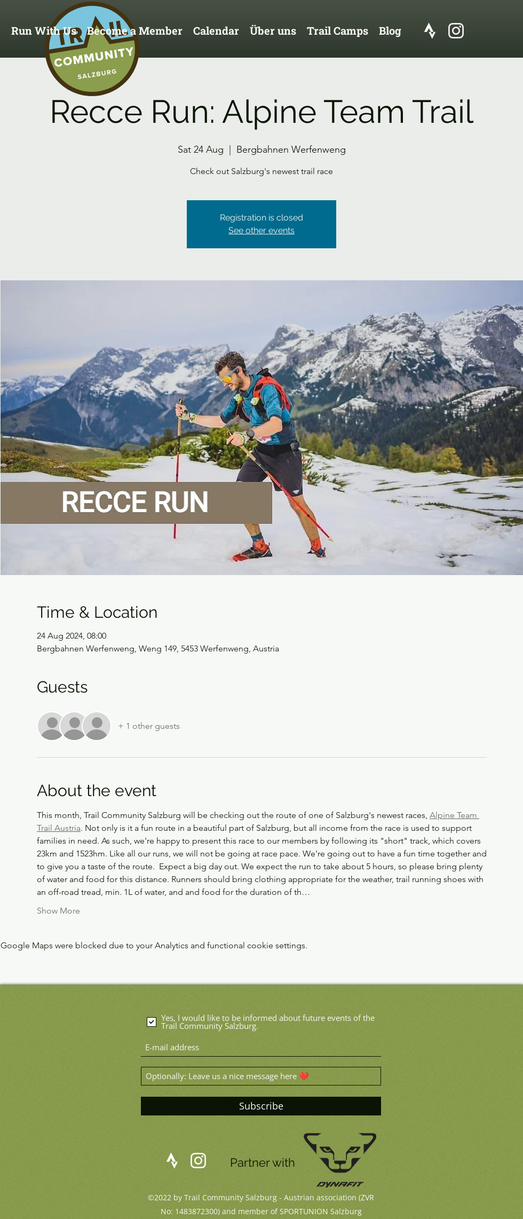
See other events (261, 230)
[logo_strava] (429, 30)
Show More (58, 911)
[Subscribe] (261, 1106)
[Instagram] (456, 30)
